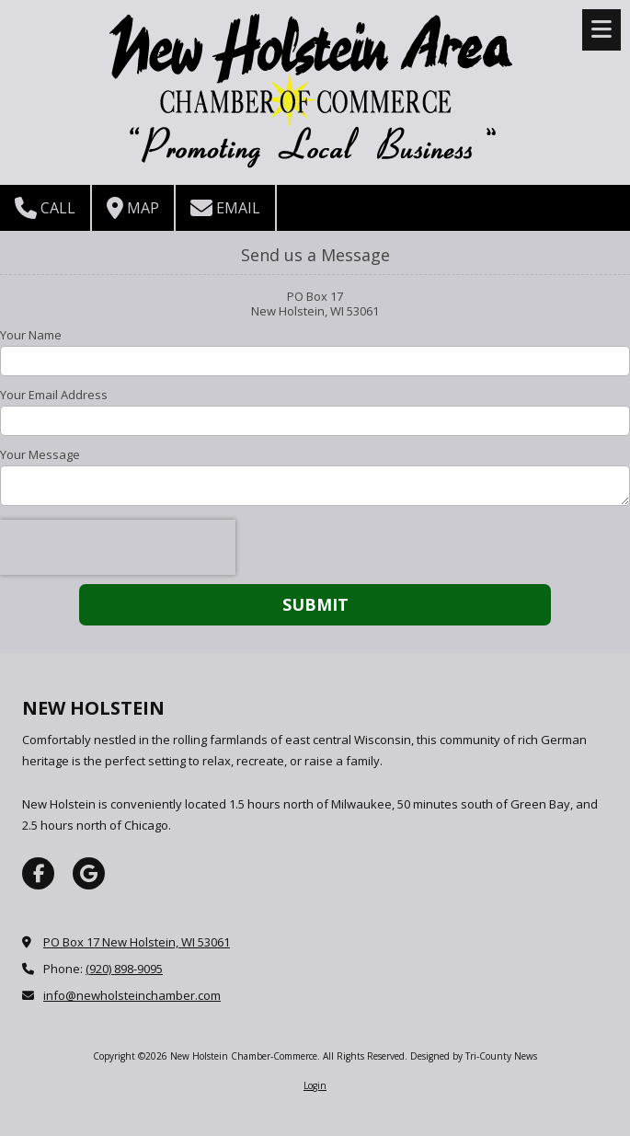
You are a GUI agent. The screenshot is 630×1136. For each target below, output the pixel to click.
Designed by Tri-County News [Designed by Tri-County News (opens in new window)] (473, 1056)
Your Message (40, 454)
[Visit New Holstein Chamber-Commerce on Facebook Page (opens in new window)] (38, 873)
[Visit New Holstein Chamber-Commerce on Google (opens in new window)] (89, 873)
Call (45, 208)
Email (225, 208)
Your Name (31, 334)
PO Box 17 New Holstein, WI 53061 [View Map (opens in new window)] (136, 942)
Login (315, 1085)
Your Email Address (54, 394)
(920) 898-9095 (124, 968)
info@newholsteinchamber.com (132, 995)
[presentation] (117, 547)
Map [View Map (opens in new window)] (133, 208)
